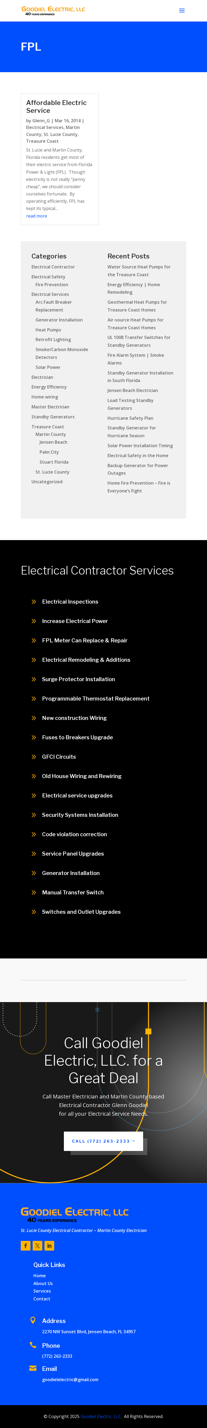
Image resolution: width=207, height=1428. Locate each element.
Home (39, 1276)
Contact (41, 1299)
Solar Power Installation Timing (140, 446)
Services (42, 1291)
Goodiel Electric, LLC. (101, 1416)
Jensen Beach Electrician (133, 390)
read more (36, 216)
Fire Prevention (52, 285)
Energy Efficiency (49, 387)
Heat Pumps (48, 330)
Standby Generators (53, 417)
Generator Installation (59, 320)
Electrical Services (45, 127)
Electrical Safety (48, 277)
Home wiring (45, 397)
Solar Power (48, 367)
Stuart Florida (54, 462)
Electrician (42, 377)
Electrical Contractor (53, 267)
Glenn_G (41, 121)
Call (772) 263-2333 (101, 1141)
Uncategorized (47, 482)
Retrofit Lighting (53, 339)
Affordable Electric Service (56, 106)
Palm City (49, 452)
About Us (43, 1283)
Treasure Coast (42, 141)
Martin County (51, 434)
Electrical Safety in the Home (138, 455)
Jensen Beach (53, 442)
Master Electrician (50, 407)
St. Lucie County (61, 134)
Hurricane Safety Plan (130, 418)
